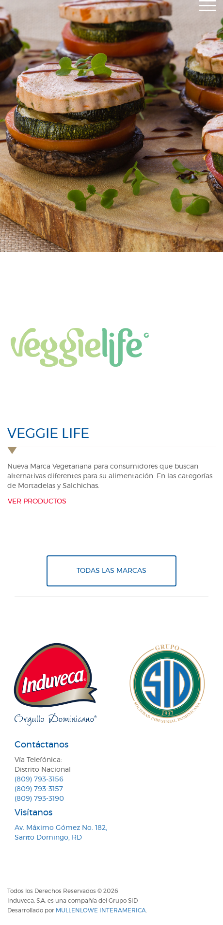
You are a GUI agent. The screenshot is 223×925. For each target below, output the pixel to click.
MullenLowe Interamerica (101, 910)
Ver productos (37, 501)
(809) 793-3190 (39, 798)
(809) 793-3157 (39, 789)
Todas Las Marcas (111, 571)
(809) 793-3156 (39, 779)
